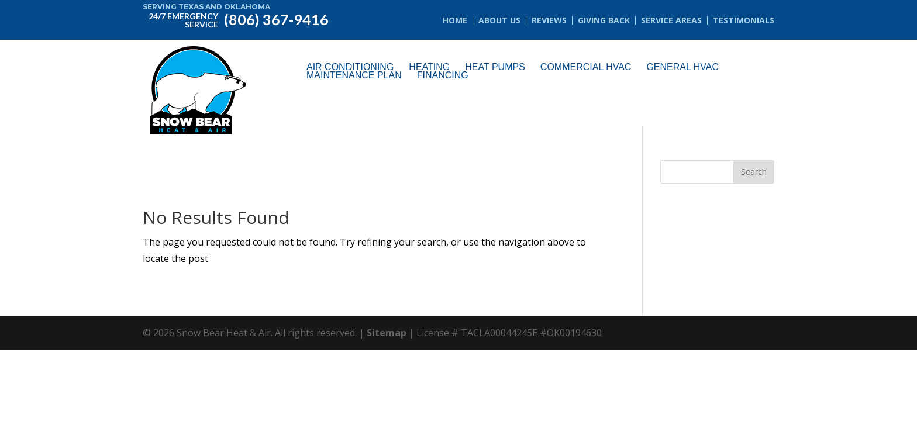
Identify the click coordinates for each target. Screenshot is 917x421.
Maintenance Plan (354, 75)
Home (455, 20)
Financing (442, 75)
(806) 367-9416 (236, 19)
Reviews (549, 20)
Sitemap (386, 332)
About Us (499, 20)
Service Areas (671, 20)
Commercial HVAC (586, 67)
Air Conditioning (350, 67)
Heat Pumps (495, 67)
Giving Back (604, 20)
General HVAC (682, 67)
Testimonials (743, 20)
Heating (429, 67)
